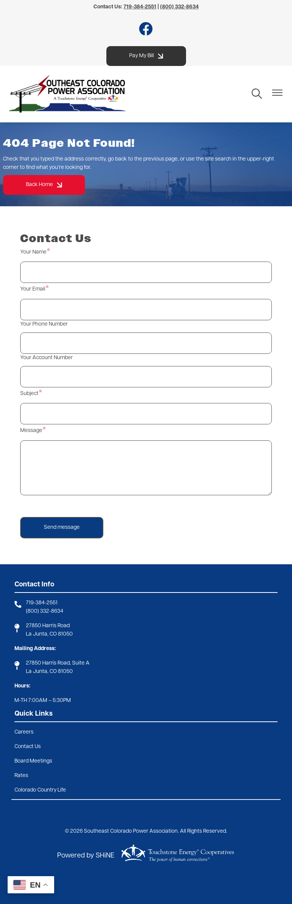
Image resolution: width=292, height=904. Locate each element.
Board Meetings (33, 761)
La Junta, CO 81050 (49, 634)
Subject (29, 394)
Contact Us (27, 747)
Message (31, 431)
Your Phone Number (44, 324)
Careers (24, 732)
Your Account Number (46, 358)
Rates (21, 776)
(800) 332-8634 (44, 611)
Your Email (32, 289)
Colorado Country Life (40, 790)
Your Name (33, 252)
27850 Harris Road (48, 626)
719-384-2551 (42, 603)
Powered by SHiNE (85, 855)
